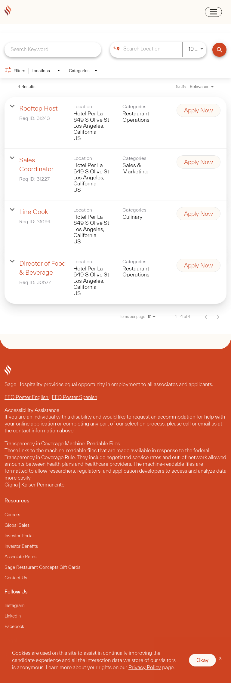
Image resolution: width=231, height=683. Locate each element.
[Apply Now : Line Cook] (198, 213)
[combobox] (53, 49)
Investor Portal (19, 535)
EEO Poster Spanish (74, 397)
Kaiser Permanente (42, 484)
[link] (115, 123)
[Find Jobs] (219, 50)
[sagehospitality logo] (8, 11)
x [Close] (220, 657)
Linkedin (13, 615)
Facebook (14, 626)
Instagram (15, 605)
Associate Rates (20, 556)
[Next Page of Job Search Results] (218, 317)
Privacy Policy (144, 667)
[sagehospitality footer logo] (115, 371)
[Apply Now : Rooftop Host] (198, 110)
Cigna (12, 484)
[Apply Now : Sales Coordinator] (198, 162)
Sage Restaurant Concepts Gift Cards (42, 567)
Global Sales (17, 525)
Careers (12, 514)
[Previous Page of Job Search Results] (206, 317)
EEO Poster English (27, 397)
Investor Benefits (21, 546)
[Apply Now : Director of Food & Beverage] (198, 265)
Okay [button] (202, 660)
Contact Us (16, 577)
